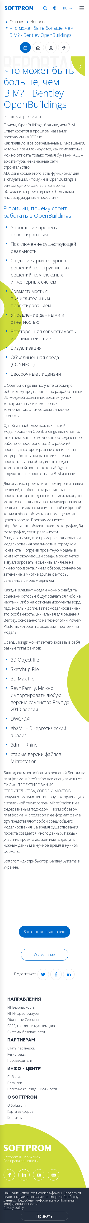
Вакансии (14, 1083)
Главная (16, 21)
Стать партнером (21, 1048)
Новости (38, 21)
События (14, 1076)
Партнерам (21, 1040)
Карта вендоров (20, 1111)
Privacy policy (13, 1207)
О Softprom (22, 1097)
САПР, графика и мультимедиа (31, 1025)
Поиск (45, 8)
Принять (44, 1216)
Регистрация (17, 1054)
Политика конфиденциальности (32, 1089)
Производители (19, 1060)
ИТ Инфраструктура (23, 1013)
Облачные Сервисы (23, 1019)
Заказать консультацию (44, 931)
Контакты (14, 1117)
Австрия (56, 8)
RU (65, 8)
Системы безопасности (26, 1032)
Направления (24, 999)
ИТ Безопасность (21, 1007)
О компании (44, 954)
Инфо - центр (24, 1068)
